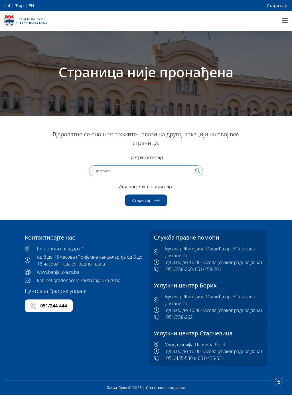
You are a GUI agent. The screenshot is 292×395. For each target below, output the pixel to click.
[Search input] (143, 171)
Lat (7, 5)
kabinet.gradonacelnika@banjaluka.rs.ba (78, 280)
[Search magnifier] (198, 171)
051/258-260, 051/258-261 (194, 269)
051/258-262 (179, 317)
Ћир (19, 5)
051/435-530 (179, 358)
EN (31, 5)
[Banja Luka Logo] (25, 21)
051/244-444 (49, 306)
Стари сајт (277, 5)
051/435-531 (211, 358)
